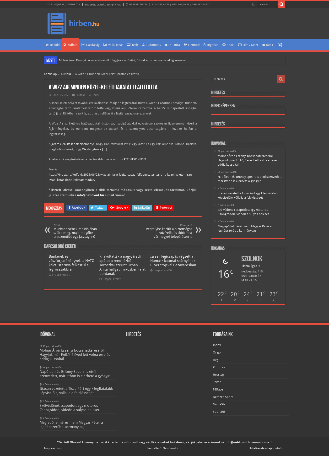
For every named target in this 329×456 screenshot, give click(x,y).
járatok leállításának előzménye (73, 144)
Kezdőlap (50, 74)
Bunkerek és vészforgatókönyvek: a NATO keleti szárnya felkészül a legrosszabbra (71, 262)
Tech (132, 45)
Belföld (53, 45)
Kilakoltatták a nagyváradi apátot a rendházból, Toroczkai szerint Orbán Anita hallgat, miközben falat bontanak (122, 265)
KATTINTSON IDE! (134, 159)
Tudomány (151, 45)
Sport (228, 45)
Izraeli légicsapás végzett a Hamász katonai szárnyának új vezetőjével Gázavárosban (173, 260)
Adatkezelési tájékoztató (266, 448)
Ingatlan (211, 45)
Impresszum (53, 448)
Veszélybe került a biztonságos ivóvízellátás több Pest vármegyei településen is (167, 231)
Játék (267, 45)
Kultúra (172, 45)
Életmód (192, 45)
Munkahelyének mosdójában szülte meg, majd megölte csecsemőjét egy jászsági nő (78, 231)
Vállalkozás (113, 45)
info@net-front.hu (90, 195)
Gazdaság (90, 45)
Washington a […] (94, 149)
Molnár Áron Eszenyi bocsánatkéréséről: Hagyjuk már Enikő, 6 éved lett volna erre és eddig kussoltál (122, 60)
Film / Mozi (248, 45)
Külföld (70, 45)
